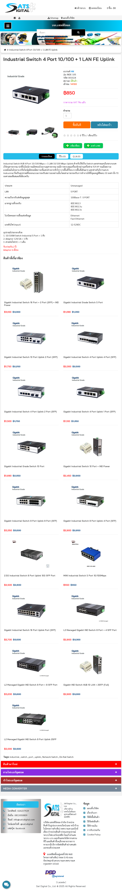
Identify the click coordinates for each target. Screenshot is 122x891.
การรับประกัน (93, 830)
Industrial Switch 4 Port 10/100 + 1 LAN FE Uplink (33, 49)
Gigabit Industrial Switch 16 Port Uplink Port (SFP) (30, 630)
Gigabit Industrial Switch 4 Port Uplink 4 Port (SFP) (89, 357)
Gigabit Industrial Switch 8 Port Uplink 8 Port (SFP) (30, 521)
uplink (38, 756)
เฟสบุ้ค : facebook (14, 828)
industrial (14, 756)
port (31, 756)
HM (72, 71)
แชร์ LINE (93, 145)
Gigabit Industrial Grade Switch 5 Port (83, 302)
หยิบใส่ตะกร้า (104, 125)
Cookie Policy (93, 834)
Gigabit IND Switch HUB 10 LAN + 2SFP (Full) (86, 685)
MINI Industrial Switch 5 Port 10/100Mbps (84, 575)
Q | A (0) (76, 156)
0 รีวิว (83, 135)
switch (24, 756)
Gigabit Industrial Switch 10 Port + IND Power (86, 466)
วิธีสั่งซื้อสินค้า (93, 816)
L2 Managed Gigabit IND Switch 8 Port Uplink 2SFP (30, 739)
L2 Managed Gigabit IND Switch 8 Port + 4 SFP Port (90, 630)
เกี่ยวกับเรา (92, 812)
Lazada (61, 882)
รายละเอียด (46, 156)
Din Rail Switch (66, 756)
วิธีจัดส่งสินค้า (93, 821)
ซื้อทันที (77, 125)
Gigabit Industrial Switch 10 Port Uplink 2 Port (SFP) (31, 357)
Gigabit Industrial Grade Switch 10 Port (24, 466)
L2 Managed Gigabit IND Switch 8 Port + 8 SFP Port (30, 685)
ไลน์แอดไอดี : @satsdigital (18, 823)
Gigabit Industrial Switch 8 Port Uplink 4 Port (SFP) (89, 521)
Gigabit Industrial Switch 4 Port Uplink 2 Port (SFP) (30, 411)
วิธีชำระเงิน (92, 825)
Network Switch (50, 756)
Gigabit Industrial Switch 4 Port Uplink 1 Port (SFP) (89, 411)
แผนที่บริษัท (93, 808)
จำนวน (66, 110)
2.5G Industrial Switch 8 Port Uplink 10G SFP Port (29, 575)
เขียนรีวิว (92, 135)
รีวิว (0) (62, 156)
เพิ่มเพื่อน (73, 145)
